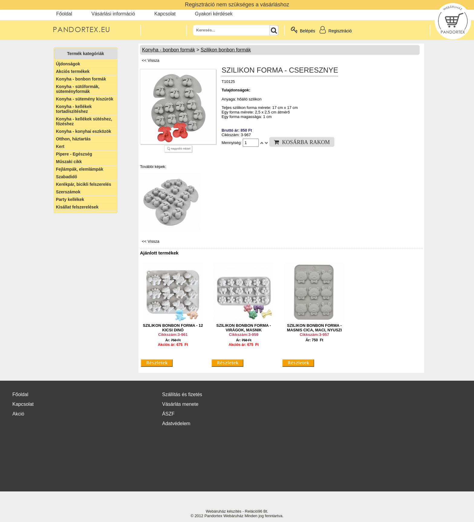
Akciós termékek (72, 71)
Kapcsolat (165, 13)
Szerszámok (68, 191)
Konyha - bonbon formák (81, 79)
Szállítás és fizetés (182, 394)
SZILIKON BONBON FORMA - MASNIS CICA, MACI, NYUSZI (314, 327)
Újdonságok (68, 63)
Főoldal (64, 13)
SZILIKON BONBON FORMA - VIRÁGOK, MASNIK (243, 327)
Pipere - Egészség (74, 154)
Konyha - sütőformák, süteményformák (77, 89)
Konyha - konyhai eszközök (83, 131)
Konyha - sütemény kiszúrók (84, 99)
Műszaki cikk (69, 161)
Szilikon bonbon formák (225, 49)
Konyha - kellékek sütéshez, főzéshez (84, 121)
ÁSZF (168, 413)
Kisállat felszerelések (77, 207)
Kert (60, 146)
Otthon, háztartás (73, 138)
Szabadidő (66, 176)
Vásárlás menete (180, 404)
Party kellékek (70, 199)
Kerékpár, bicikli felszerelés (83, 184)
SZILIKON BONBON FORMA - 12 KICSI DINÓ (173, 327)
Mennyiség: (232, 142)
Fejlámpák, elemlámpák (79, 169)
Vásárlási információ (113, 13)
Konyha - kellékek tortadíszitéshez (74, 109)
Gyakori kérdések (214, 13)
